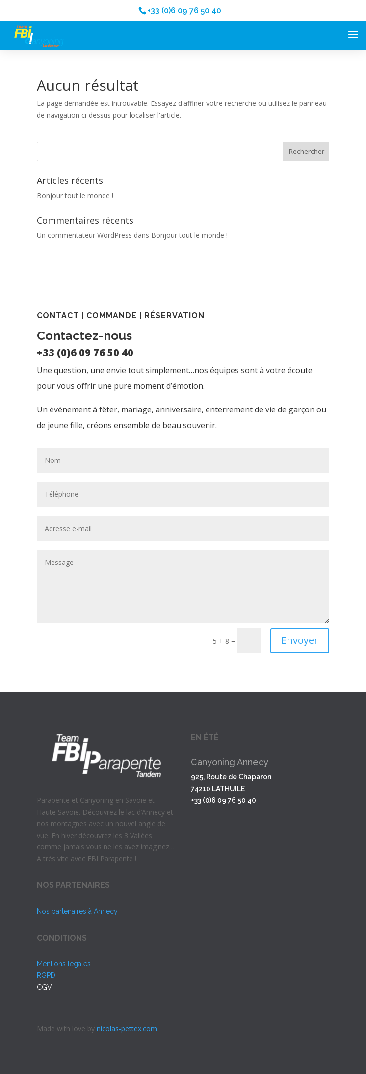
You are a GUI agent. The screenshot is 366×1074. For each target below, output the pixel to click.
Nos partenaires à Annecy (77, 911)
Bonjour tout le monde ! (75, 195)
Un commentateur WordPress (84, 235)
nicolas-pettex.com (127, 1028)
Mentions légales (64, 964)
